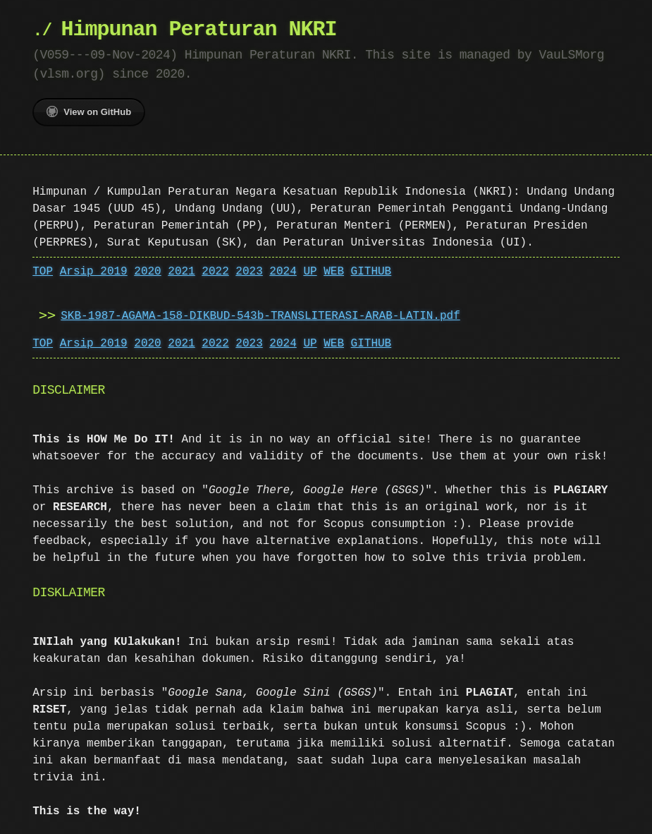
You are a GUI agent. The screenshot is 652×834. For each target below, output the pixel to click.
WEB (334, 271)
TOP (42, 271)
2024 (282, 271)
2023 (248, 271)
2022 (215, 271)
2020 (147, 271)
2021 (181, 271)
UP (309, 271)
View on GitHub (89, 111)
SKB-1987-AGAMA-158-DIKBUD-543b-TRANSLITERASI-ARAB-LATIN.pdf (260, 316)
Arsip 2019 (94, 271)
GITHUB (371, 271)
